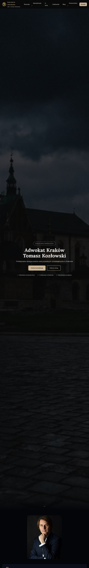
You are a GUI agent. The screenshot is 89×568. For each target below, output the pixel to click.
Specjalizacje (37, 3)
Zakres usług (54, 268)
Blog (64, 4)
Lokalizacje (55, 4)
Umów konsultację (37, 268)
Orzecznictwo (73, 3)
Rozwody (27, 4)
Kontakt (83, 4)
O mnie (46, 4)
